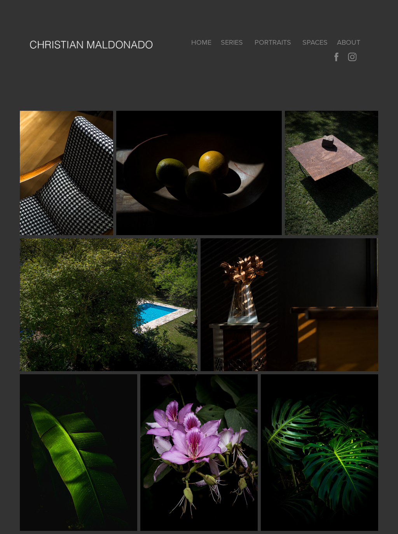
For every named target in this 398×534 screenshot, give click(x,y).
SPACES (315, 42)
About (348, 42)
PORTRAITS (273, 42)
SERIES (232, 42)
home (201, 42)
